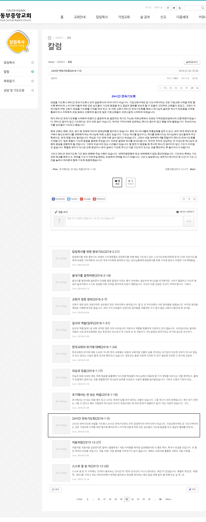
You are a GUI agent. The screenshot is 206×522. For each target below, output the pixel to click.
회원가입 (158, 7)
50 (121, 499)
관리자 (54, 78)
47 (104, 499)
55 (149, 499)
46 (99, 499)
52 (132, 499)
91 (160, 499)
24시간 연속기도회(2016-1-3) (66, 71)
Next (169, 499)
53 (138, 499)
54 (143, 499)
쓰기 (192, 489)
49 (115, 499)
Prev (79, 499)
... (93, 499)
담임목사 (59, 38)
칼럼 (69, 38)
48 (110, 499)
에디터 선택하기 (185, 212)
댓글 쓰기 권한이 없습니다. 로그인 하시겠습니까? (91, 218)
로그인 (148, 7)
